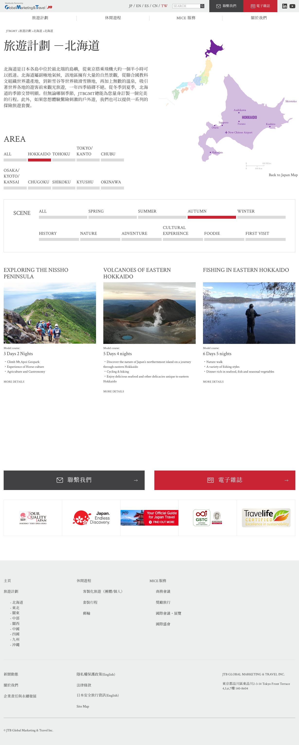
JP (130, 6)
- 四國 (14, 634)
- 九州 (14, 639)
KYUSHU (85, 182)
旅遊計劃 (40, 18)
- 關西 (14, 624)
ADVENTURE (134, 233)
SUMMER (147, 211)
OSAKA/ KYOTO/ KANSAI (11, 176)
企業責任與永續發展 (20, 696)
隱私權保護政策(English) (96, 674)
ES (147, 6)
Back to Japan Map (283, 175)
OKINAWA (111, 182)
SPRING (96, 211)
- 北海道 (16, 602)
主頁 (7, 581)
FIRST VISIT (257, 233)
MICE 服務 (185, 18)
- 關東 (14, 613)
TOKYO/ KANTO (85, 154)
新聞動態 (11, 674)
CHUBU (108, 154)
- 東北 (14, 608)
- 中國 (14, 629)
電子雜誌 (263, 6)
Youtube (292, 6)
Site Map (83, 706)
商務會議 (163, 591)
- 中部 (14, 618)
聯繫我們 (229, 6)
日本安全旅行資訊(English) (98, 695)
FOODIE (212, 233)
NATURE (88, 233)
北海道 (37, 31)
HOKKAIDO (39, 154)
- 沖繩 (14, 645)
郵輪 (86, 613)
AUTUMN (197, 211)
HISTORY (48, 233)
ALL (7, 154)
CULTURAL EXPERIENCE (175, 230)
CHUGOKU (38, 182)
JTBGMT (11, 31)
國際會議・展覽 (168, 613)
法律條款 (84, 685)
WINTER (246, 211)
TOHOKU (61, 154)
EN (138, 6)
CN (155, 6)
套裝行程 (90, 602)
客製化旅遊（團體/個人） (103, 591)
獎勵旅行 (163, 602)
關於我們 (259, 18)
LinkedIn (284, 6)
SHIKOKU (61, 182)
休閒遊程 (113, 18)
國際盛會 (163, 624)
